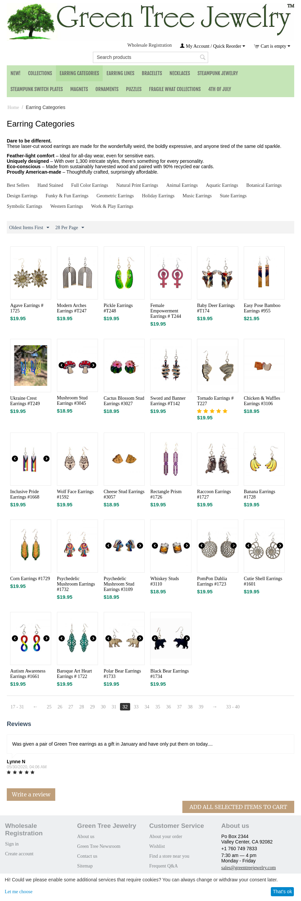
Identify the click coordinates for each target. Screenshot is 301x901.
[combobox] (150, 57)
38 (190, 706)
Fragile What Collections (175, 89)
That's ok (282, 891)
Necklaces (179, 73)
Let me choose (19, 891)
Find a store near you (169, 856)
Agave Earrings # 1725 (26, 308)
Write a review (31, 794)
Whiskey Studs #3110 (164, 581)
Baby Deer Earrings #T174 (216, 308)
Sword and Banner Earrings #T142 (167, 401)
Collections (40, 73)
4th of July (219, 89)
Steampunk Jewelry (218, 73)
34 (147, 706)
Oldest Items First (29, 227)
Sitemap (85, 866)
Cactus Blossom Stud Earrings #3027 (124, 401)
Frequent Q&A (163, 866)
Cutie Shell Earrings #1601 (263, 581)
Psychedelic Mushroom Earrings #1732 (76, 584)
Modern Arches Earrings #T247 (71, 308)
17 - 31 (17, 706)
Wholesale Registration (149, 45)
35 (157, 706)
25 (49, 706)
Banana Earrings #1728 (259, 494)
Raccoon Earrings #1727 (214, 494)
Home (13, 107)
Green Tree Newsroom (99, 846)
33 (136, 706)
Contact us (87, 856)
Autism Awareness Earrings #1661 (27, 673)
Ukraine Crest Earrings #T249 (25, 401)
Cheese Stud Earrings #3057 (124, 494)
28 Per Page (69, 227)
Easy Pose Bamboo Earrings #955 (262, 308)
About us (86, 836)
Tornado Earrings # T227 (215, 401)
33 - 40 (233, 706)
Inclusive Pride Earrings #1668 (24, 494)
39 (201, 706)
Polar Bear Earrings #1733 (122, 673)
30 (103, 706)
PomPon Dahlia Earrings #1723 (212, 581)
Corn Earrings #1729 (30, 578)
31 (114, 706)
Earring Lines (120, 73)
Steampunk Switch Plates (37, 89)
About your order (165, 836)
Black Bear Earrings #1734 (169, 673)
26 (60, 706)
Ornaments (107, 89)
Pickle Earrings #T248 (118, 308)
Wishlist (157, 846)
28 (81, 706)
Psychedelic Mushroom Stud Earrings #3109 (119, 584)
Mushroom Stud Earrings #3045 (72, 400)
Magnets (79, 89)
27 (70, 706)
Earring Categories (79, 73)
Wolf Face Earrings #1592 (75, 494)
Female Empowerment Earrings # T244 (165, 311)
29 (92, 706)
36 (168, 706)
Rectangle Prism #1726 (165, 494)
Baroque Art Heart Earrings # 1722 (74, 673)
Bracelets (152, 73)
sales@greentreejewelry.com (248, 867)
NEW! (16, 73)
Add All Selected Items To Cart (238, 807)
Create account (19, 853)
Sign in (12, 844)
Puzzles (134, 89)
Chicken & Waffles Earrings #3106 (262, 401)
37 (179, 706)
